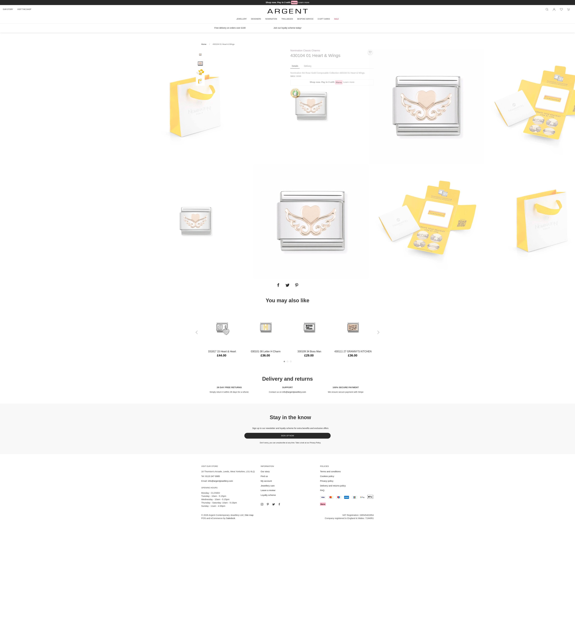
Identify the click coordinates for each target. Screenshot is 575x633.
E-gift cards (324, 19)
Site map (249, 515)
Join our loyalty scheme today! (287, 28)
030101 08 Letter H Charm (266, 351)
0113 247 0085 (212, 476)
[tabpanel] (196, 106)
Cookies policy (327, 476)
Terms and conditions (330, 471)
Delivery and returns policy (333, 485)
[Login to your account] (554, 9)
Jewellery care (268, 485)
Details (295, 66)
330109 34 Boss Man (309, 351)
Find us (264, 476)
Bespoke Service (305, 19)
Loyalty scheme (268, 495)
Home (203, 44)
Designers (256, 19)
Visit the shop (24, 9)
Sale (336, 19)
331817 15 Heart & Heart (222, 351)
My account (266, 481)
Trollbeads (287, 19)
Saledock (230, 518)
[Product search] (547, 9)
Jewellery (241, 19)
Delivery (307, 66)
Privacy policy (326, 481)
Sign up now (287, 436)
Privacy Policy (315, 443)
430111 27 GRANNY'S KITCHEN (353, 351)
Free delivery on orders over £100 (230, 28)
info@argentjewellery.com (294, 392)
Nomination (271, 19)
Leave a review (268, 490)
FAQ (322, 490)
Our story (8, 9)
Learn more (303, 2)
